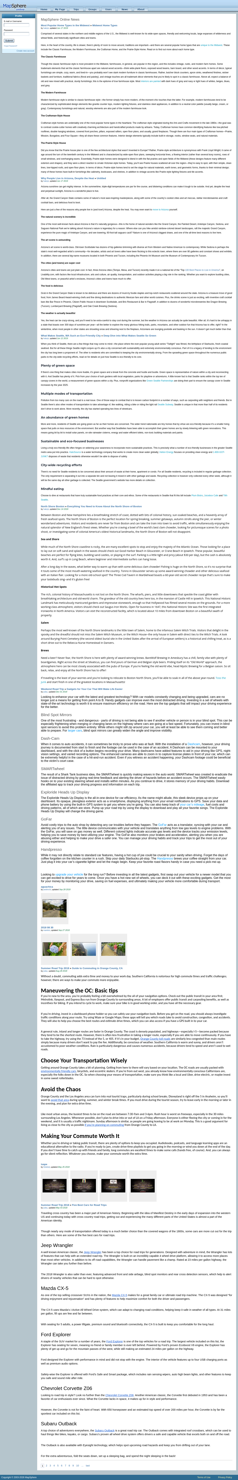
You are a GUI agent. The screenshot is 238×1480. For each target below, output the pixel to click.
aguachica (47, 886)
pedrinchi (47, 890)
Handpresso (165, 858)
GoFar (162, 824)
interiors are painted (151, 81)
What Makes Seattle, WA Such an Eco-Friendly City (71, 335)
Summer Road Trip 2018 (55, 968)
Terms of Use (203, 1477)
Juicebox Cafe (211, 495)
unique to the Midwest (211, 45)
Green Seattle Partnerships (160, 380)
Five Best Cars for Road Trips (89, 1205)
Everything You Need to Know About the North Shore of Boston (104, 506)
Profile (18, 16)
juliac (45, 692)
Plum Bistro (197, 495)
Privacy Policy (225, 1477)
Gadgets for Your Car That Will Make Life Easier (95, 689)
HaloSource (75, 452)
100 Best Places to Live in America (202, 270)
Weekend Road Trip (52, 689)
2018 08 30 (47, 927)
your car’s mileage (192, 804)
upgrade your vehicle (69, 874)
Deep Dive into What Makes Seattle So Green (130, 335)
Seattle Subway (165, 404)
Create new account (25, 51)
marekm (46, 930)
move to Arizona (161, 209)
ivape (44, 1164)
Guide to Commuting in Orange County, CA (97, 968)
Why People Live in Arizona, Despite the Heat (67, 178)
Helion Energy (166, 452)
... (82, 1465)
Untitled (101, 178)
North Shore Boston (53, 506)
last (88, 1465)
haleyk (46, 28)
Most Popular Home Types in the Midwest (65, 25)
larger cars (75, 730)
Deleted (46, 1167)
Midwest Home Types (105, 25)
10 (77, 1465)
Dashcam (194, 744)
